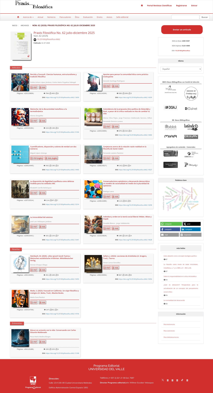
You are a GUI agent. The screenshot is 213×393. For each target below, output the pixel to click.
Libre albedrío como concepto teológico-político (180, 256)
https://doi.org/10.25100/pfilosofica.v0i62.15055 (62, 279)
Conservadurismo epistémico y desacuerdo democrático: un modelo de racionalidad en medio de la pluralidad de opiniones (126, 183)
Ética (77, 17)
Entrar (194, 5)
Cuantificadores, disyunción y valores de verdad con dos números (53, 148)
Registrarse (181, 5)
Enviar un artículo (182, 29)
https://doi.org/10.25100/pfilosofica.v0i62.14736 (62, 314)
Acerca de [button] (28, 17)
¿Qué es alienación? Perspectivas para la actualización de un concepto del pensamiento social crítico (181, 288)
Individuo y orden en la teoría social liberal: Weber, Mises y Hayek (127, 218)
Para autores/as (169, 331)
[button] (171, 224)
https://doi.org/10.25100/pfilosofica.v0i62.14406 (135, 135)
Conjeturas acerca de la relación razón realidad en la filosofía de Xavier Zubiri (124, 148)
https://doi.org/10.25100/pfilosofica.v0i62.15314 (62, 204)
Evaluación (88, 17)
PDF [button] (35, 87)
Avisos (109, 17)
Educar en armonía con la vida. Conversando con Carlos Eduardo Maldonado (53, 331)
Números (51, 17)
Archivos (25, 25)
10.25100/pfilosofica (182, 51)
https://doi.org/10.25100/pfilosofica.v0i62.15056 (135, 279)
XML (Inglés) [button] (52, 158)
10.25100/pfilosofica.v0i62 (48, 39)
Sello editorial (122, 17)
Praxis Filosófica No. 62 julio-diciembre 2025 (64, 33)
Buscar (205, 17)
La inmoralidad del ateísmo (41, 217)
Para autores (65, 17)
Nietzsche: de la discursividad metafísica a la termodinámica (48, 110)
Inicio (14, 25)
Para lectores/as (169, 324)
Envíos (99, 17)
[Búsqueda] (185, 17)
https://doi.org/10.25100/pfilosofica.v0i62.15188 (62, 353)
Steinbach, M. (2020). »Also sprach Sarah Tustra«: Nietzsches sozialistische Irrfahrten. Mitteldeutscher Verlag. (51, 258)
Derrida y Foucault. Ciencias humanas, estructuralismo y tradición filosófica (53, 75)
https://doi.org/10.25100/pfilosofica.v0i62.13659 (62, 97)
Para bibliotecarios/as (171, 337)
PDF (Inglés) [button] (38, 158)
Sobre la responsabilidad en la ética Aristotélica (180, 276)
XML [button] (43, 87)
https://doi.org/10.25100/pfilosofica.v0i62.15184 (62, 132)
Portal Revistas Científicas (159, 5)
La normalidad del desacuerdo (174, 300)
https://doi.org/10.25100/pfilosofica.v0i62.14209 (135, 97)
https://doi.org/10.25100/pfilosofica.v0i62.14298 (135, 205)
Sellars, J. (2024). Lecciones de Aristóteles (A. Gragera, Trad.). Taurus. (125, 257)
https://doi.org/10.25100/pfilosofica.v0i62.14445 (62, 170)
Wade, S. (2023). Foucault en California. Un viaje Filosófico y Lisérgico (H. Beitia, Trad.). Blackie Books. (54, 292)
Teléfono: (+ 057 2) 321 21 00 (112, 378)
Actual (40, 17)
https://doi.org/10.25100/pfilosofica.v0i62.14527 (135, 170)
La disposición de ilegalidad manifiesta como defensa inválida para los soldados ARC (52, 182)
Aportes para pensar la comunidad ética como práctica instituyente (125, 75)
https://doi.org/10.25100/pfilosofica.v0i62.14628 (135, 240)
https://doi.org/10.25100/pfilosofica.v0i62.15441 (62, 240)
